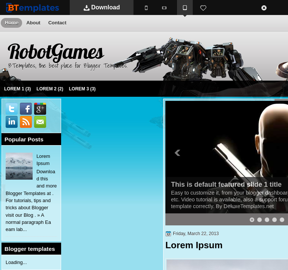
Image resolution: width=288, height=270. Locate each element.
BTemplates (34, 7)
